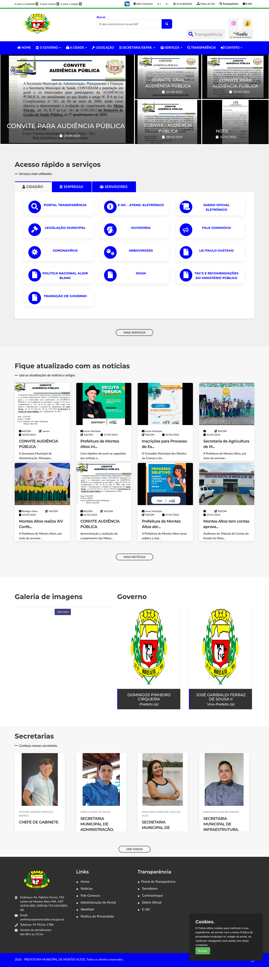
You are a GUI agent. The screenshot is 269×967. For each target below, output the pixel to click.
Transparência (206, 34)
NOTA (222, 131)
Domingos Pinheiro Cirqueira (149, 697)
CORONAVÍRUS (65, 250)
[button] (127, 3)
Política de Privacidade (95, 916)
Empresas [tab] (71, 187)
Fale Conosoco (216, 228)
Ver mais (63, 611)
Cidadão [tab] (33, 187)
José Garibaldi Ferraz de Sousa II (221, 697)
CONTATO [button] (231, 47)
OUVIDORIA (141, 228)
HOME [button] (24, 47)
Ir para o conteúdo (26, 3)
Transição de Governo (65, 296)
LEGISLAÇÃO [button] (103, 47)
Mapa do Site (206, 3)
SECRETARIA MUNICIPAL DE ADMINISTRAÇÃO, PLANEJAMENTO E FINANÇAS (97, 829)
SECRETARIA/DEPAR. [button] (137, 47)
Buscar (134, 22)
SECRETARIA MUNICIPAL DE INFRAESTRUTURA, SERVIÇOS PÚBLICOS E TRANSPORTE (223, 829)
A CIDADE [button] (76, 47)
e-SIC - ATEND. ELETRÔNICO (141, 205)
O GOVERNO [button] (48, 47)
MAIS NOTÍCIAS (134, 557)
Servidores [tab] (114, 187)
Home (83, 881)
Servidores (148, 888)
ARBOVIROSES (141, 250)
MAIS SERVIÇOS (135, 332)
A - (167, 3)
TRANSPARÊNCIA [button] (201, 47)
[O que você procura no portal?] (167, 24)
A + (159, 3)
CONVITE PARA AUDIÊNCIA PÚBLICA (66, 126)
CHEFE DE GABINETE (38, 822)
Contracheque (150, 895)
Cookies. (205, 922)
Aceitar (202, 950)
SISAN (141, 273)
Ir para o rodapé (71, 3)
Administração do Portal (96, 902)
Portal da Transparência (156, 881)
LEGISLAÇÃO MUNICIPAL (65, 228)
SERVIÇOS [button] (171, 47)
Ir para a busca (49, 3)
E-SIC (144, 909)
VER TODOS (134, 849)
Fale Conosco (88, 895)
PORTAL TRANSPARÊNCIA (65, 205)
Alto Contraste (143, 3)
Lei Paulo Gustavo (216, 250)
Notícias (84, 888)
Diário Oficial (149, 902)
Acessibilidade (182, 3)
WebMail (85, 909)
